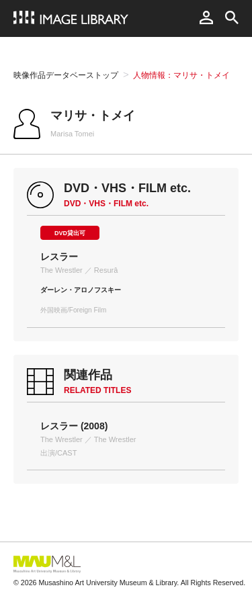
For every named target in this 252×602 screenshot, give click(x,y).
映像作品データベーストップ (65, 75)
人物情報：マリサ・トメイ (181, 75)
